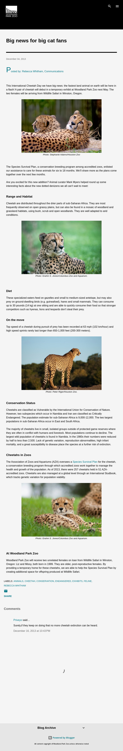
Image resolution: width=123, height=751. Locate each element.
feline (88, 581)
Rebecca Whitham (15, 585)
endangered (63, 581)
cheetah (30, 581)
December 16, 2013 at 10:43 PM (31, 631)
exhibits (77, 581)
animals (18, 581)
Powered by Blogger (61, 737)
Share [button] (8, 596)
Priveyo (17, 620)
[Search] (109, 6)
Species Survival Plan (85, 461)
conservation (45, 581)
